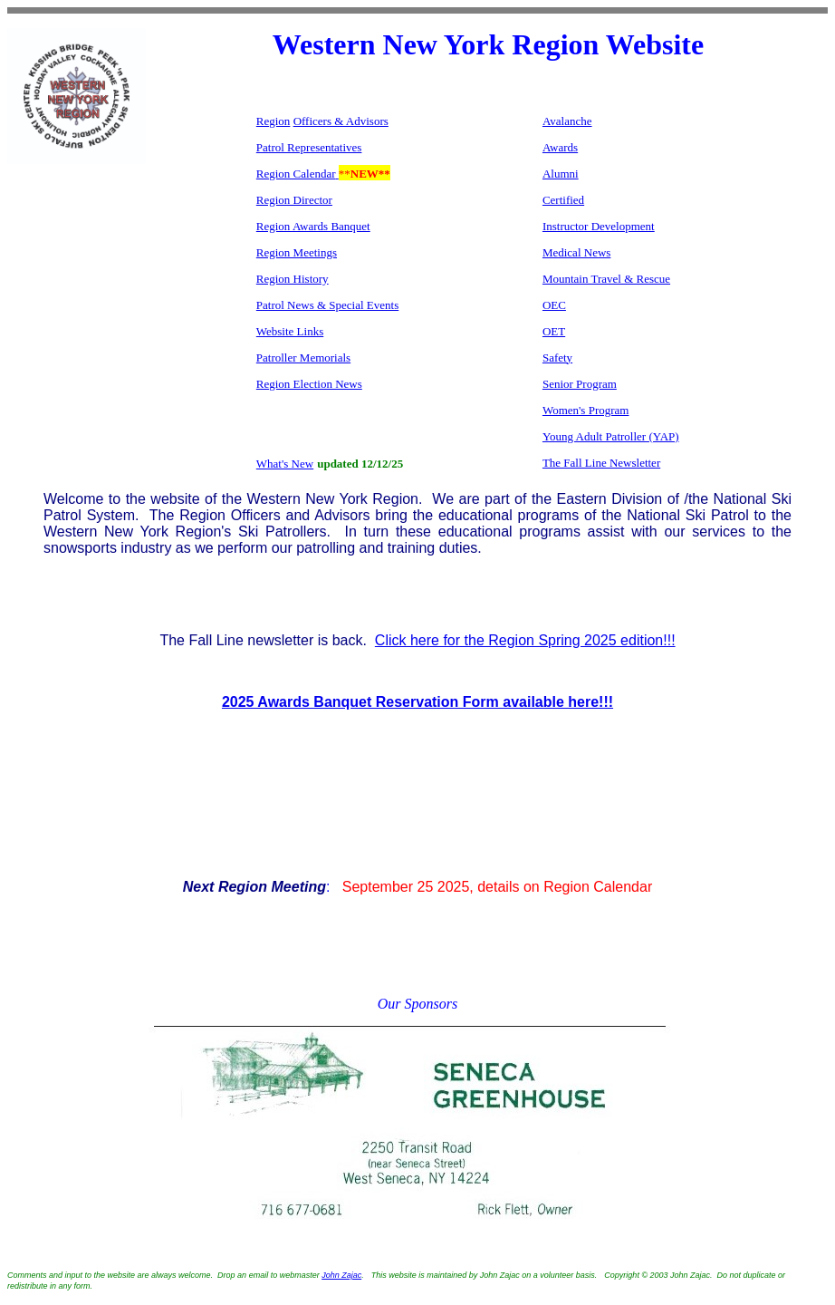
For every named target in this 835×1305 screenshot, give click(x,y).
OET (553, 331)
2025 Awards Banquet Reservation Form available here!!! (417, 702)
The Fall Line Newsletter (601, 462)
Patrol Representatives (309, 147)
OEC (554, 305)
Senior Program (579, 384)
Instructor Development (598, 226)
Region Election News (309, 384)
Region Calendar (296, 173)
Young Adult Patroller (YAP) (610, 436)
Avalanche (567, 121)
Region (273, 121)
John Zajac (341, 1275)
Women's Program (585, 410)
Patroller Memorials (303, 357)
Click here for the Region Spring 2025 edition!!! (525, 640)
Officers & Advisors (341, 121)
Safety (557, 357)
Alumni (560, 173)
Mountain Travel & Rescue (606, 278)
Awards (560, 147)
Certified (563, 200)
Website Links (289, 331)
